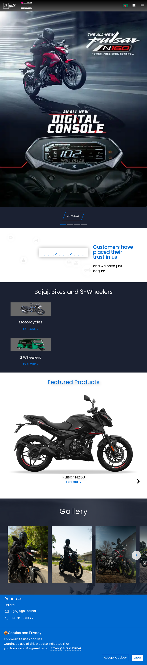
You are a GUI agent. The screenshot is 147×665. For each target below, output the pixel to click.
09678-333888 (22, 618)
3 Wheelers (30, 358)
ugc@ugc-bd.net (23, 611)
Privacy (56, 648)
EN (134, 5)
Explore (72, 482)
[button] (136, 555)
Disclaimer (73, 648)
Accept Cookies (115, 657)
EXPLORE (73, 216)
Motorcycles (30, 322)
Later (137, 657)
